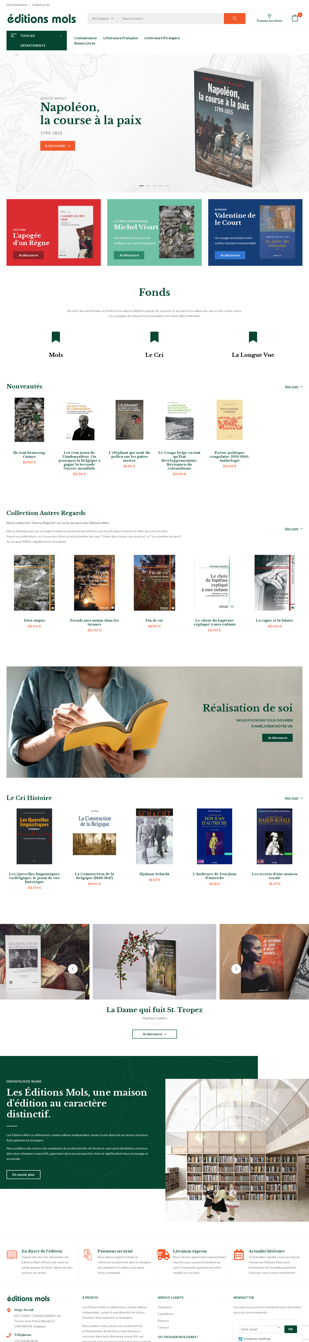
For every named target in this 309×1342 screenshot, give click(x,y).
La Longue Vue (253, 355)
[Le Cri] (154, 337)
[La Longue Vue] (253, 337)
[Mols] (55, 337)
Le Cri (154, 355)
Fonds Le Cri (41, 5)
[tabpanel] (154, 123)
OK (290, 1329)
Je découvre (55, 146)
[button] (295, 18)
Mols (56, 355)
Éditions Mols (17, 5)
